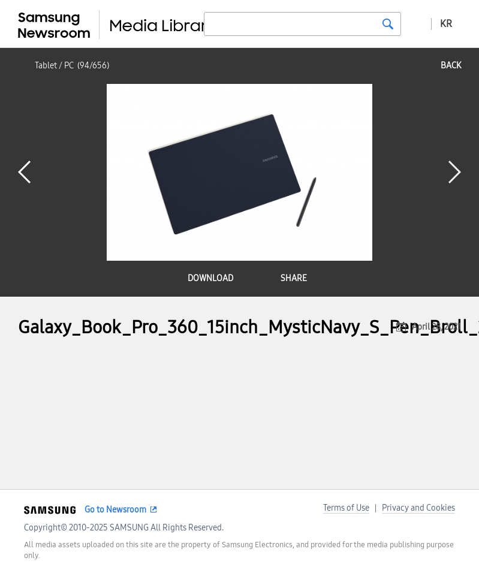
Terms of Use (346, 508)
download (210, 278)
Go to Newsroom (115, 510)
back (451, 66)
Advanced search (416, 23)
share (294, 278)
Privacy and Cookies (418, 508)
